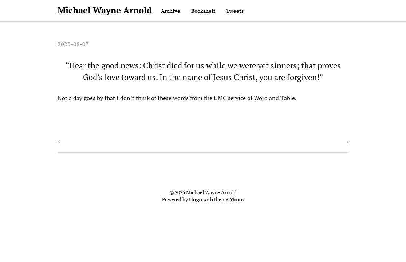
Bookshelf (203, 10)
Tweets (235, 10)
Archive (170, 10)
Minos (236, 199)
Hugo (195, 199)
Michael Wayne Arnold (105, 10)
